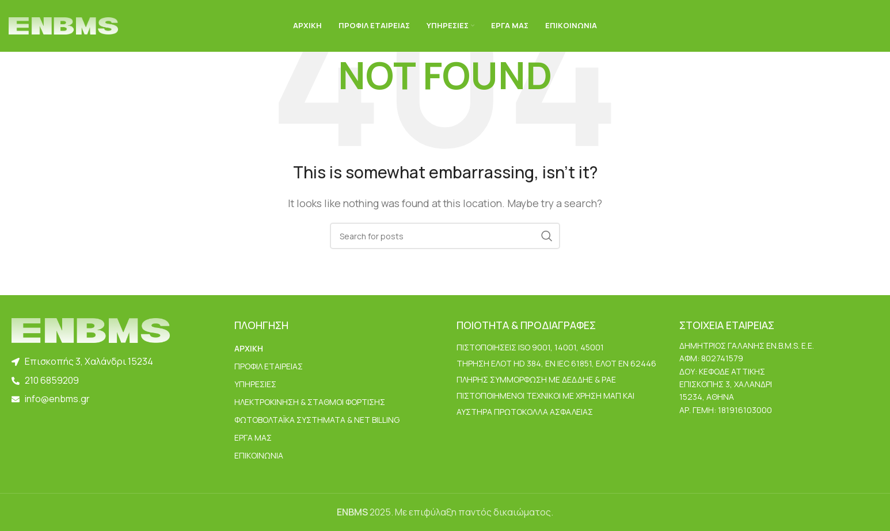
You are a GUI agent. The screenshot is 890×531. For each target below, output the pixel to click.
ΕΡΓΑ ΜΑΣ (253, 437)
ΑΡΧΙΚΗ (248, 348)
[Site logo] (63, 24)
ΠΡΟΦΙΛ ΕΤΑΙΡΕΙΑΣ (268, 366)
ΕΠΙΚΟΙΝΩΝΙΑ (258, 455)
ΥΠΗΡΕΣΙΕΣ (255, 384)
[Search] (445, 236)
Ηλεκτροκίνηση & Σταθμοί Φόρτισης (309, 401)
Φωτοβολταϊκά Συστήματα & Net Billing (317, 419)
